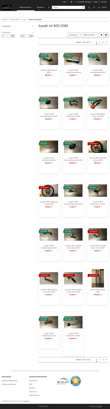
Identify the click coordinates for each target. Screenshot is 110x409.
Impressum (33, 391)
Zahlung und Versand (9, 384)
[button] (89, 7)
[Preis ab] (6, 36)
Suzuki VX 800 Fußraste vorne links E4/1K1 (48, 291)
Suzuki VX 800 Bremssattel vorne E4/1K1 (73, 159)
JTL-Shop (99, 406)
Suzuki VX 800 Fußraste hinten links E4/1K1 (73, 247)
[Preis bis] (24, 36)
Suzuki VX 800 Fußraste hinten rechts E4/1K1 (97, 247)
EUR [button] (64, 2)
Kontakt (104, 2)
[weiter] (106, 42)
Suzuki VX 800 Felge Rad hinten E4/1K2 (97, 159)
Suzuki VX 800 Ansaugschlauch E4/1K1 (48, 115)
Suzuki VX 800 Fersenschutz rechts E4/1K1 (97, 203)
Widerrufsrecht (34, 395)
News (96, 2)
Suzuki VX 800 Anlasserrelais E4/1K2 (97, 71)
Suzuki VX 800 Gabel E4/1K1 (97, 291)
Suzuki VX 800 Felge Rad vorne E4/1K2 (49, 203)
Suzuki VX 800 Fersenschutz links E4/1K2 (73, 203)
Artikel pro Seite (88, 35)
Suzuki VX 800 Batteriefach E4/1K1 (73, 115)
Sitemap (32, 388)
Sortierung (73, 35)
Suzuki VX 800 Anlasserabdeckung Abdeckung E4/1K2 (73, 71)
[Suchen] (67, 7)
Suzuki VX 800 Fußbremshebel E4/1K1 (49, 247)
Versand (26, 401)
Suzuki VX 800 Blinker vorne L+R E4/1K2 (97, 115)
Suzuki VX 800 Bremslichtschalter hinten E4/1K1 (49, 159)
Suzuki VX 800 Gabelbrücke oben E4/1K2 (49, 335)
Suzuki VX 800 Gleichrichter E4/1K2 (73, 335)
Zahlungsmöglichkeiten (9, 380)
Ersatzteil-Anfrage (84, 2)
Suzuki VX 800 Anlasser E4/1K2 (49, 71)
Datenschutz (33, 380)
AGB (30, 384)
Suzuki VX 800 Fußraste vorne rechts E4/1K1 (73, 291)
